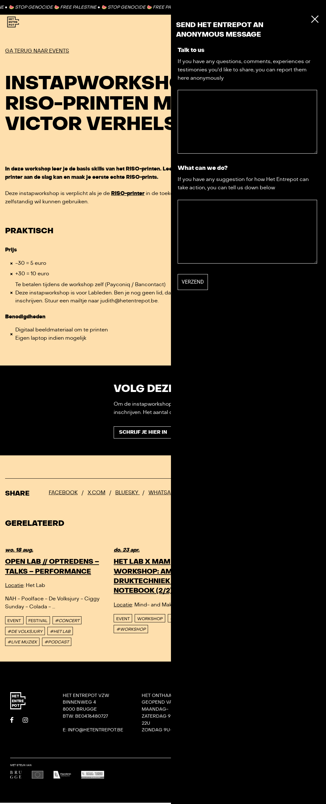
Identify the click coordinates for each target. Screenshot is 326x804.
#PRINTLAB (182, 619)
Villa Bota (234, 724)
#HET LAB (60, 632)
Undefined (308, 770)
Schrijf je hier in (144, 433)
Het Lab (230, 731)
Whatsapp (163, 493)
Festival (37, 621)
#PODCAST (56, 643)
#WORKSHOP (131, 630)
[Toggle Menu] (306, 22)
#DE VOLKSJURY (24, 632)
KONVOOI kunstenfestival (293, 717)
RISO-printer (128, 193)
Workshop (150, 619)
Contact (294, 7)
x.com (96, 493)
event (14, 621)
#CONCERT (67, 621)
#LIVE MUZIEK (22, 643)
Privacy (230, 745)
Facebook (63, 493)
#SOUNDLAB (293, 610)
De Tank (230, 738)
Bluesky (127, 493)
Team (227, 717)
